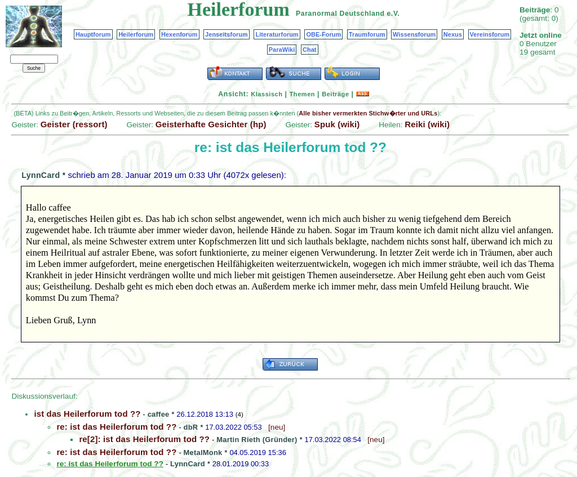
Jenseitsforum (226, 34)
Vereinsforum (490, 34)
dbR (191, 427)
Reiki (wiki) (427, 124)
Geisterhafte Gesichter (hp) (211, 124)
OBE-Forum (323, 34)
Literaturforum (276, 34)
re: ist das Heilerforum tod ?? (116, 426)
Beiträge (335, 94)
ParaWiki (282, 49)
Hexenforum (179, 34)
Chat (310, 49)
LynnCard (40, 175)
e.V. (393, 13)
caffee (159, 414)
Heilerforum (135, 34)
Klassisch (266, 94)
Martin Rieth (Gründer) (256, 439)
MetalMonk (203, 452)
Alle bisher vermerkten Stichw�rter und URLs (368, 113)
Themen (302, 94)
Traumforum (367, 34)
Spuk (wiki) (337, 124)
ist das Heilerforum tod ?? (87, 413)
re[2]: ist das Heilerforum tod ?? (144, 439)
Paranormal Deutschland (340, 13)
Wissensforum (414, 34)
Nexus (452, 34)
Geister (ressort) (74, 124)
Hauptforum (93, 34)
